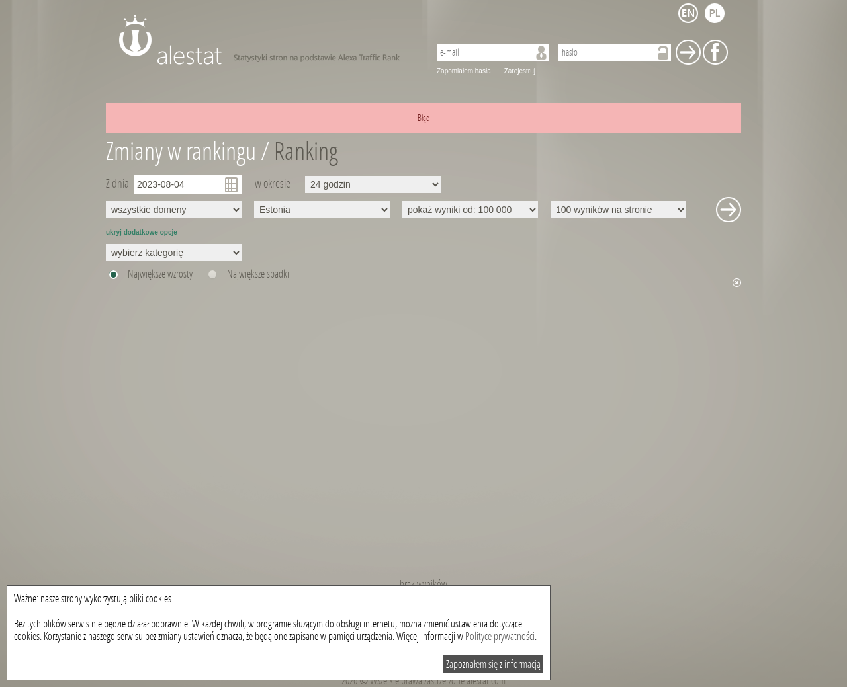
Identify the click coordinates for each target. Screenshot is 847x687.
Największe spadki (258, 274)
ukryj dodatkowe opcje (141, 232)
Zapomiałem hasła (464, 71)
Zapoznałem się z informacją (493, 664)
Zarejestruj (519, 71)
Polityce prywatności (500, 636)
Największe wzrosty (160, 274)
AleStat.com (266, 39)
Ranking (306, 152)
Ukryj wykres (737, 282)
